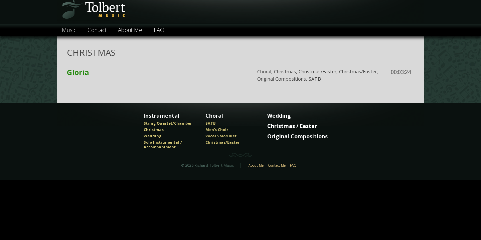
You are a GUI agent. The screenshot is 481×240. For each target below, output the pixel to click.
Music (69, 30)
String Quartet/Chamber (168, 123)
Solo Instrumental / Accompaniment (163, 144)
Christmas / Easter (292, 126)
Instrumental (161, 116)
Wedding (152, 136)
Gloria (78, 72)
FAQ (159, 30)
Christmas (154, 129)
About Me (130, 30)
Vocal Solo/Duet (220, 136)
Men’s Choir (216, 129)
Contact (97, 30)
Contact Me (277, 166)
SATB (210, 123)
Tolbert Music (93, 12)
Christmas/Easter (222, 142)
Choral (214, 116)
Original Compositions (297, 136)
